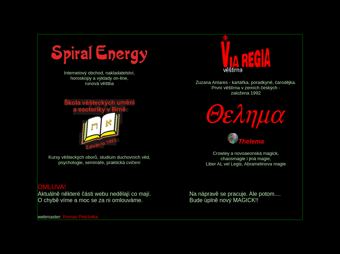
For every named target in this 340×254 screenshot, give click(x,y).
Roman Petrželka (80, 216)
